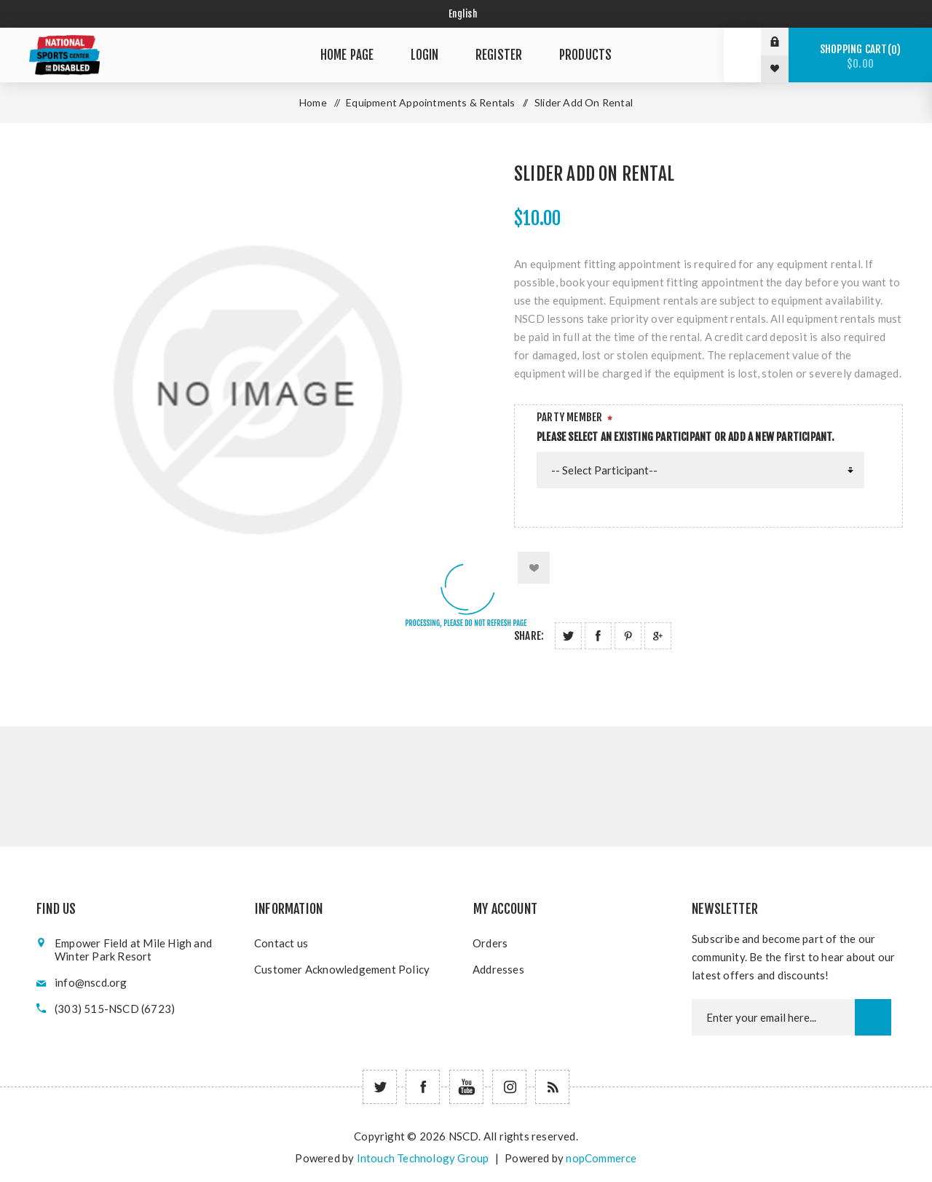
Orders (490, 943)
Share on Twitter (568, 635)
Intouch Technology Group (423, 1158)
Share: (529, 636)
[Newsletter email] (773, 1017)
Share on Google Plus (657, 635)
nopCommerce (601, 1158)
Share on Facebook (598, 635)
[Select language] (466, 14)
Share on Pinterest (628, 635)
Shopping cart (860, 56)
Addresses (498, 969)
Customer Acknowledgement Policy (342, 969)
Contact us (281, 943)
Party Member (569, 417)
